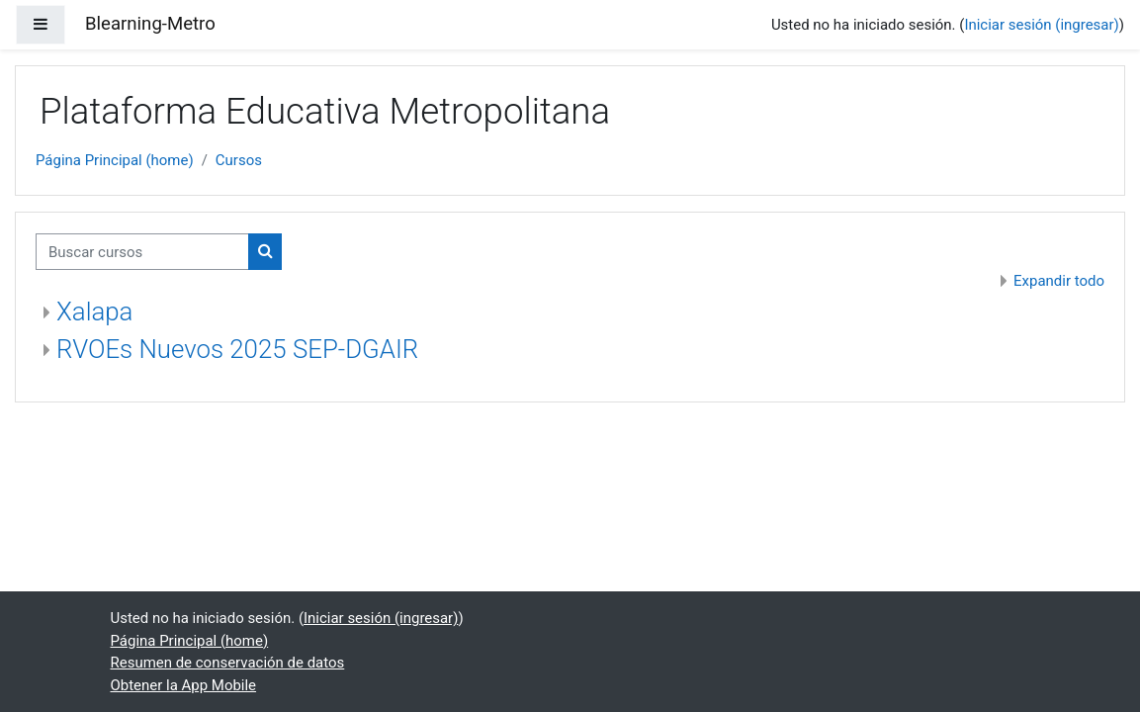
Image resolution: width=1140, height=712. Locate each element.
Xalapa (94, 311)
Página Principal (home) (115, 160)
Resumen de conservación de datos (228, 662)
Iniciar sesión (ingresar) (1041, 25)
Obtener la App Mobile (184, 685)
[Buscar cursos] (142, 251)
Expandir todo (1058, 281)
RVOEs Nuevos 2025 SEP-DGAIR (237, 349)
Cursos (239, 160)
